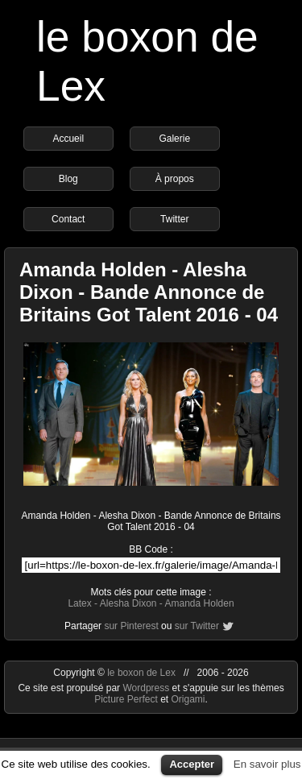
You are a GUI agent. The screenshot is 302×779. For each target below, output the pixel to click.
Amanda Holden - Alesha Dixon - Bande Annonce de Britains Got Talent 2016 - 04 (148, 292)
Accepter (191, 764)
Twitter (174, 219)
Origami (188, 699)
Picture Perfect (126, 699)
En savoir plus (267, 764)
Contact (68, 219)
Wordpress (147, 688)
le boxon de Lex (141, 672)
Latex (79, 603)
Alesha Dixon (128, 603)
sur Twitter (197, 626)
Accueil (68, 138)
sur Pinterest (131, 626)
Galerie (174, 138)
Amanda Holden (199, 603)
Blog (68, 178)
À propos (174, 178)
